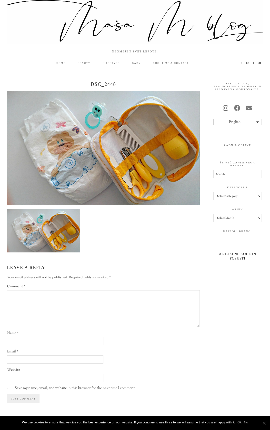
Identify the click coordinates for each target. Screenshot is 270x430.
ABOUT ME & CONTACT (171, 63)
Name (13, 333)
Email (12, 351)
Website (13, 369)
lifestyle (111, 63)
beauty (84, 63)
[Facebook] (247, 63)
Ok (240, 422)
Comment (16, 286)
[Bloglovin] (253, 63)
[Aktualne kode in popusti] (237, 250)
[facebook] (237, 108)
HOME (60, 63)
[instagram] (225, 108)
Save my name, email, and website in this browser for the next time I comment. (75, 388)
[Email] (260, 63)
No (246, 422)
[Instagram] (241, 63)
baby (136, 63)
